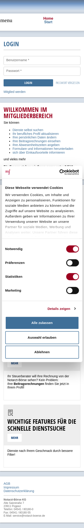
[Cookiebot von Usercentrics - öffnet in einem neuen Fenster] (60, 172)
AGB (7, 483)
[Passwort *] (42, 71)
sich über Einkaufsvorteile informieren (39, 152)
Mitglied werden (15, 92)
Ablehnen (42, 352)
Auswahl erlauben (42, 337)
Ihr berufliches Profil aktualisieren (36, 134)
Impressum (11, 487)
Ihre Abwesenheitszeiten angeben (36, 145)
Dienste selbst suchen (28, 130)
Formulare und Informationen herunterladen (43, 148)
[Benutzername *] (42, 60)
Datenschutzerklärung (19, 491)
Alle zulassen (42, 323)
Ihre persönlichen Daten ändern (34, 137)
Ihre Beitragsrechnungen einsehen (36, 141)
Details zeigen (58, 309)
